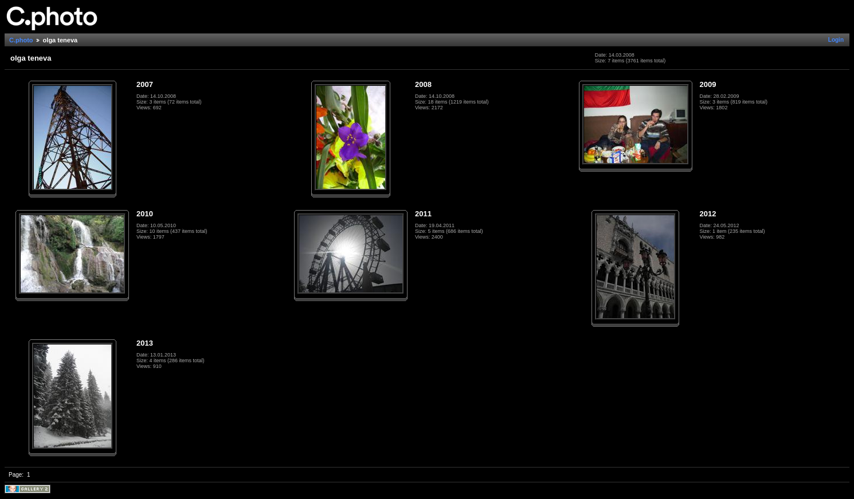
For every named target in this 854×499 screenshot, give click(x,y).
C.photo (21, 40)
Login (836, 40)
